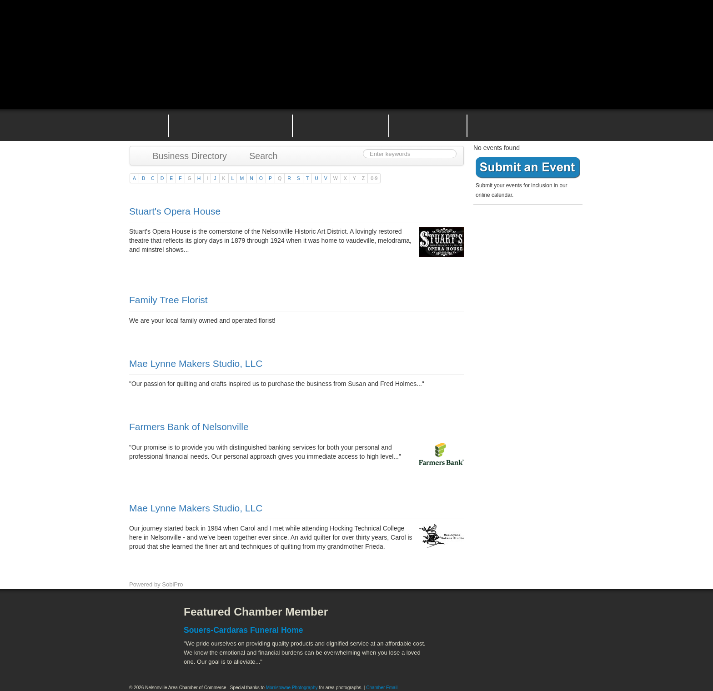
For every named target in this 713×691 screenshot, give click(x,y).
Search (259, 156)
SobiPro (172, 584)
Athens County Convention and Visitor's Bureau (474, 619)
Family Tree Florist (168, 300)
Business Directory (185, 156)
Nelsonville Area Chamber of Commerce (236, 26)
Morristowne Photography (292, 687)
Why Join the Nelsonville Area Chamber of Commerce (230, 125)
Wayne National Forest (511, 659)
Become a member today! (525, 229)
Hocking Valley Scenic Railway (560, 659)
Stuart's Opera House (175, 211)
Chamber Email (381, 687)
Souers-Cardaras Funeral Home (243, 630)
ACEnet (549, 619)
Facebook (145, 619)
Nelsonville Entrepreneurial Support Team (428, 125)
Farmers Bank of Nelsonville (189, 426)
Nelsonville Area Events (340, 125)
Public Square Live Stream (545, 28)
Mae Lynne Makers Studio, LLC (195, 363)
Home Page (142, 125)
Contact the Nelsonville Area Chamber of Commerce (531, 125)
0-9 (374, 178)
